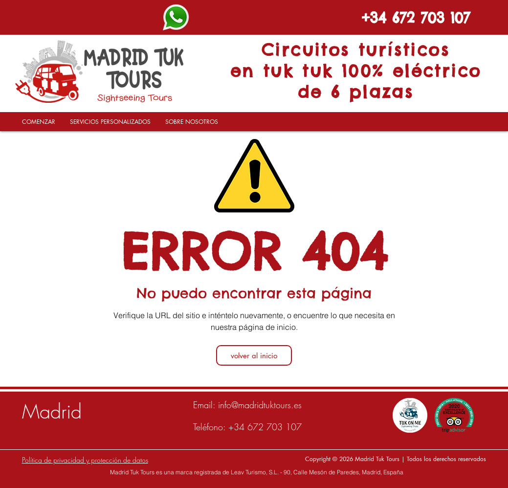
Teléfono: (210, 427)
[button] (110, 125)
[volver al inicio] (254, 355)
